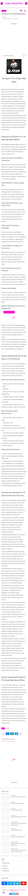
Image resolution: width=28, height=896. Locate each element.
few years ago (15, 821)
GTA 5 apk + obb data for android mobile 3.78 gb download (18, 851)
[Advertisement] (14, 39)
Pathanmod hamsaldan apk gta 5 (18, 796)
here (21, 713)
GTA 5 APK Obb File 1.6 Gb (16, 810)
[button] (7, 733)
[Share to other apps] (21, 733)
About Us (5, 865)
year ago (13, 795)
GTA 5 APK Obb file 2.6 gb (16, 830)
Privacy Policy (6, 863)
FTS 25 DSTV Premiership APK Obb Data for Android (18, 824)
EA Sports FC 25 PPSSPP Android (18, 836)
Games (3, 10)
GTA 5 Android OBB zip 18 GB (17, 803)
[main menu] (2, 3)
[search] (26, 3)
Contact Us (5, 868)
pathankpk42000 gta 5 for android (18, 816)
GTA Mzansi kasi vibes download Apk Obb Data (18, 844)
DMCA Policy (6, 870)
